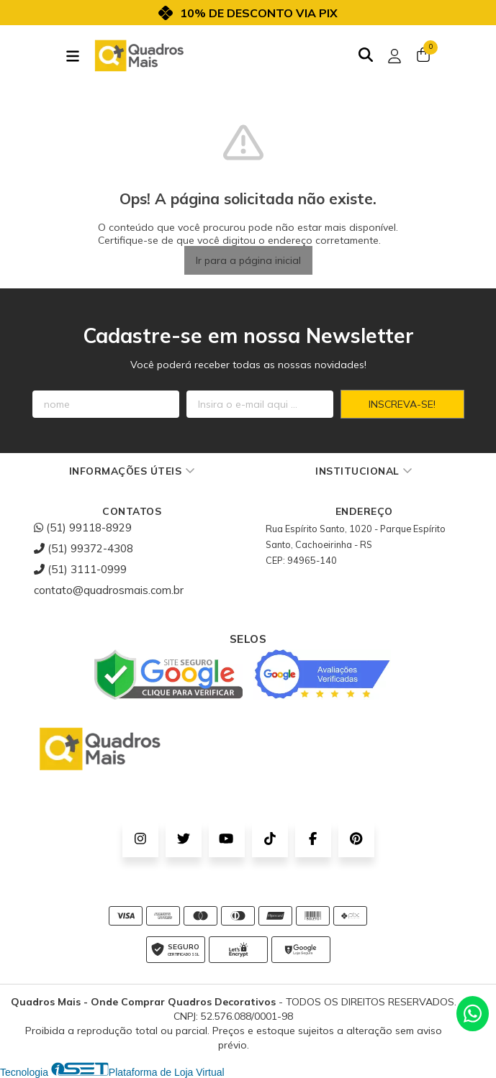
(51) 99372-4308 (83, 548)
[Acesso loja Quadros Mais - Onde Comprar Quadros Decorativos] (394, 56)
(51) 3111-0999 (80, 569)
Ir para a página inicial (248, 260)
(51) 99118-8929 (83, 527)
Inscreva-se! (402, 404)
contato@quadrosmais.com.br (109, 590)
